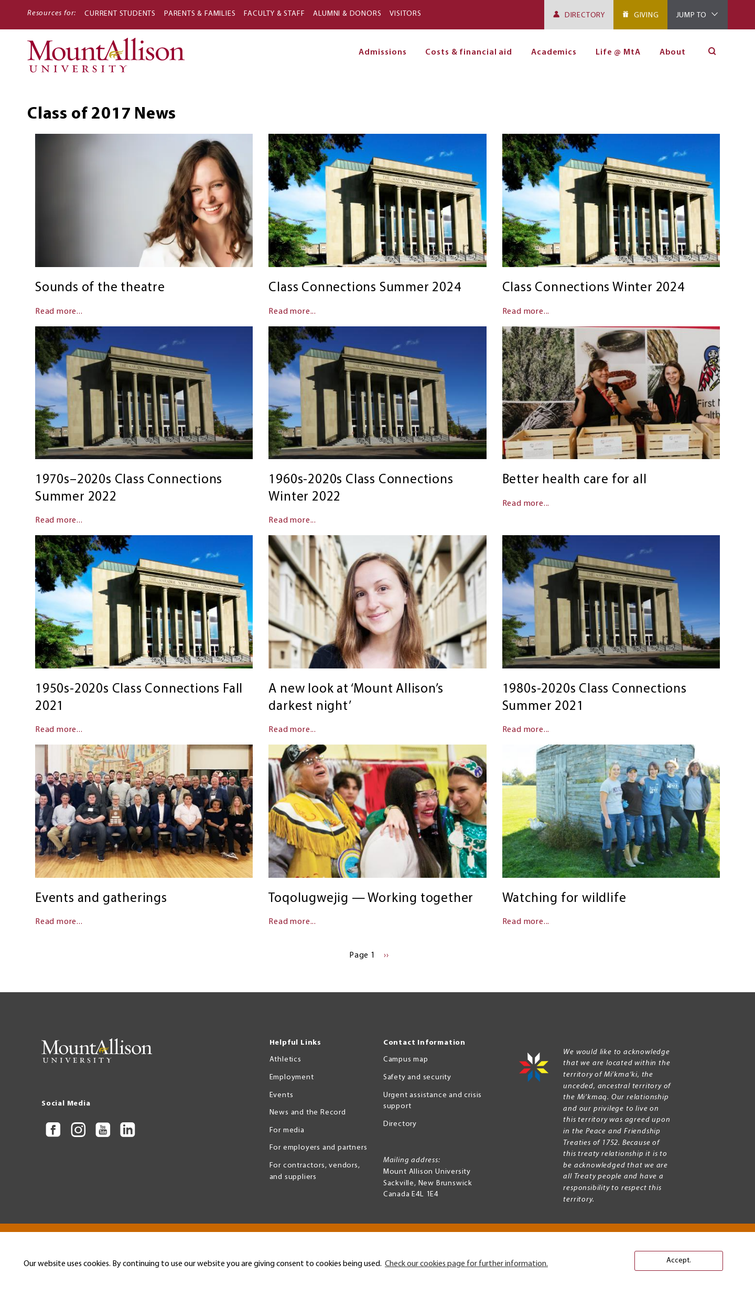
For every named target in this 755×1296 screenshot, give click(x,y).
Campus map (405, 1060)
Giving (646, 15)
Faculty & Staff (274, 14)
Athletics (285, 1060)
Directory (585, 15)
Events (281, 1095)
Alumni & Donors (347, 14)
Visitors (405, 14)
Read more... (59, 311)
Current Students (120, 14)
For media (287, 1130)
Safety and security (417, 1077)
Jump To (691, 15)
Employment (291, 1077)
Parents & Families (199, 14)
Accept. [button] (678, 1261)
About (673, 52)
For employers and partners (318, 1148)
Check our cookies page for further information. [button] (466, 1264)
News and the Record (307, 1113)
